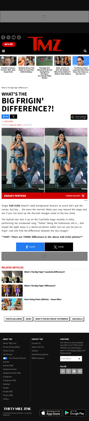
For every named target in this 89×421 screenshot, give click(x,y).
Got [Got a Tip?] (9, 44)
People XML (8, 392)
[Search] (85, 51)
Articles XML (8, 366)
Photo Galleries (14, 319)
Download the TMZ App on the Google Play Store (74, 412)
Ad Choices (7, 354)
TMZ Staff (8, 121)
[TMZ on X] (8, 37)
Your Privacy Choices (14, 358)
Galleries (6, 384)
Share (30, 247)
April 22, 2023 (15, 125)
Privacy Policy (76, 350)
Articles (6, 362)
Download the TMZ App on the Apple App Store (51, 413)
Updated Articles (10, 369)
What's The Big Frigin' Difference (51, 319)
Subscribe (79, 358)
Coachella (77, 319)
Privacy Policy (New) (11, 347)
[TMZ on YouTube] (74, 371)
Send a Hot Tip (38, 347)
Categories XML (9, 380)
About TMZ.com (9, 343)
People (6, 388)
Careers (35, 351)
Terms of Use (8, 351)
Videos (6, 399)
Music (28, 319)
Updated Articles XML (12, 373)
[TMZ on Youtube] (14, 37)
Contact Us (36, 343)
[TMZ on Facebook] (3, 37)
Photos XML (8, 395)
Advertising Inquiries (40, 354)
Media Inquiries (38, 358)
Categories (7, 377)
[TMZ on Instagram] (19, 37)
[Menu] (3, 51)
